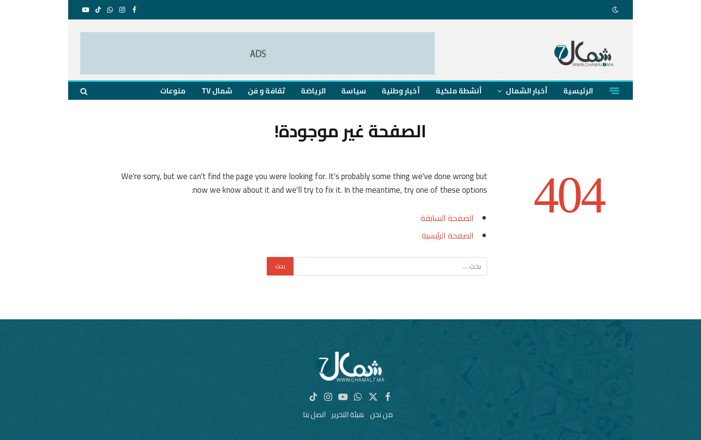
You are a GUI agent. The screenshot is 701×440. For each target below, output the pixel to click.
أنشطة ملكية (459, 91)
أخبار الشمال (527, 91)
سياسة (353, 91)
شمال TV (217, 91)
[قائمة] (614, 91)
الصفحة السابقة (447, 217)
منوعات (172, 91)
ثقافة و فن (266, 91)
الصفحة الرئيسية (448, 235)
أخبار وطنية (401, 91)
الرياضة (313, 91)
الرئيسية (578, 91)
